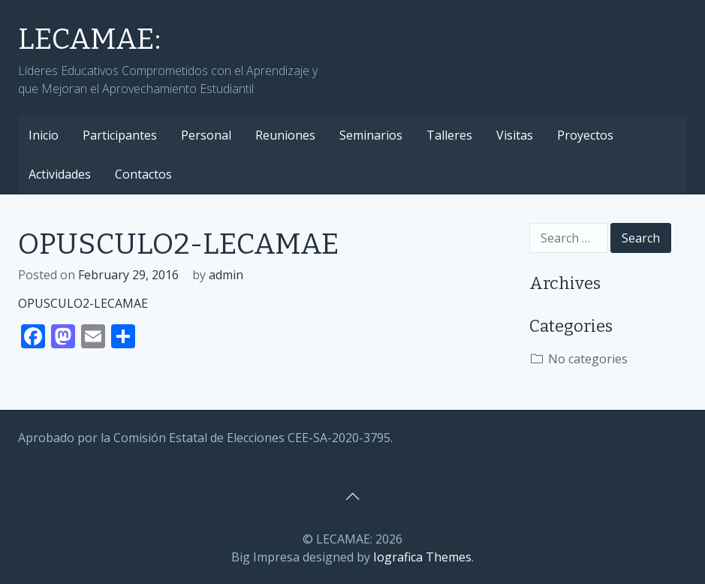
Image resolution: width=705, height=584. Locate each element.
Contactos (143, 174)
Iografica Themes (422, 557)
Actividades (60, 174)
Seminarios (370, 135)
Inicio (44, 135)
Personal (206, 135)
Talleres (449, 135)
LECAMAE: (89, 39)
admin (226, 274)
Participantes (120, 135)
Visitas (514, 135)
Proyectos (585, 135)
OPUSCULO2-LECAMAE (83, 303)
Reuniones (285, 135)
